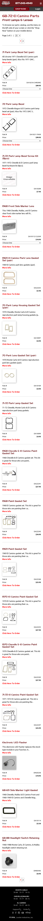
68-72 (27, 899)
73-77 (21, 892)
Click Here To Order (11, 93)
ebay (28, 912)
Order (26, 909)
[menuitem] (37, 9)
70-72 (27, 892)
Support (17, 909)
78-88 (15, 892)
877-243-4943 (23, 3)
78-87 (15, 905)
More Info (6, 62)
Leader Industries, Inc (24, 917)
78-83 (15, 899)
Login (37, 9)
